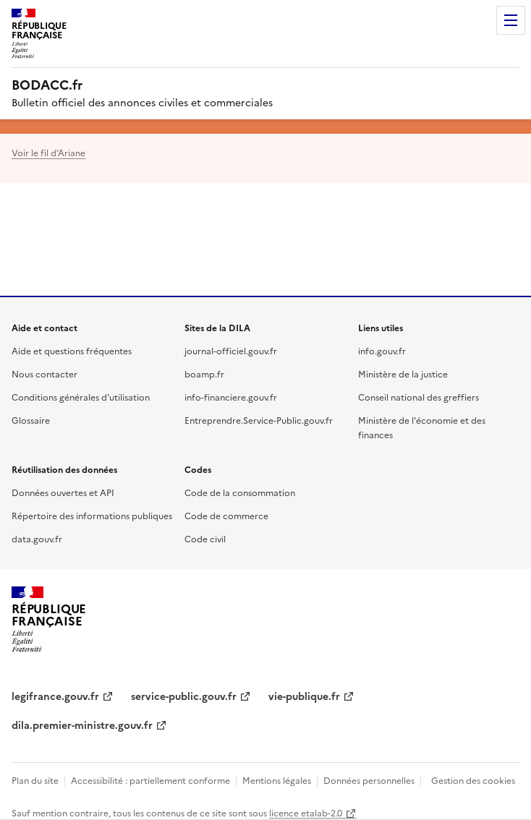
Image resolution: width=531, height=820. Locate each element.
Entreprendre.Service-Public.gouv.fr (258, 420)
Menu (510, 20)
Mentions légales (276, 780)
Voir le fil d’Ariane (48, 152)
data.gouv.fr (37, 538)
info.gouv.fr (382, 350)
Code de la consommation (239, 492)
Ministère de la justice (403, 373)
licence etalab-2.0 (305, 812)
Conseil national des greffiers (418, 396)
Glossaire (31, 420)
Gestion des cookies (473, 780)
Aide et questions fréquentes (72, 350)
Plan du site (35, 780)
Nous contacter (44, 373)
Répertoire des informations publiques (92, 515)
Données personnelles (369, 780)
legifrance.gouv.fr (55, 695)
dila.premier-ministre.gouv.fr (82, 724)
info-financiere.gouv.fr (230, 396)
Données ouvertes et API (63, 492)
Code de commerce (226, 515)
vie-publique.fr (304, 695)
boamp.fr (204, 373)
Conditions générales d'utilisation (81, 396)
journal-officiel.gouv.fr (230, 350)
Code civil (205, 538)
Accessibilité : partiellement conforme (150, 780)
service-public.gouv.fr (184, 695)
